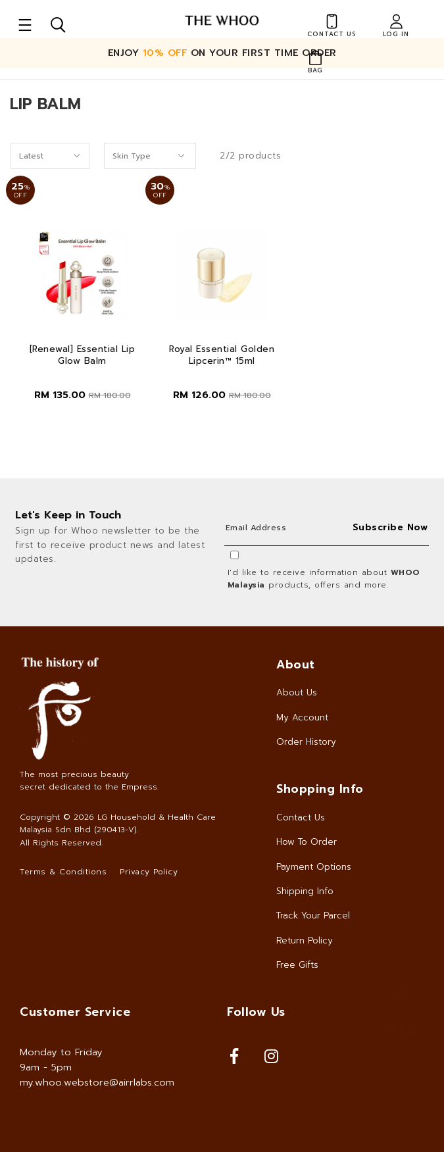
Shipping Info (304, 891)
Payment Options (313, 867)
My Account (302, 717)
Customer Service (75, 1011)
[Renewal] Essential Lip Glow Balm (83, 355)
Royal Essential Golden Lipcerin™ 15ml (221, 355)
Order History (306, 742)
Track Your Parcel (313, 915)
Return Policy (304, 940)
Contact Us (300, 817)
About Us (296, 692)
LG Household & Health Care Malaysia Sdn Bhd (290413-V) (118, 823)
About (295, 664)
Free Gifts (297, 965)
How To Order (306, 842)
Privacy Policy (149, 872)
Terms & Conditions (63, 872)
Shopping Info (320, 788)
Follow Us (256, 1011)
